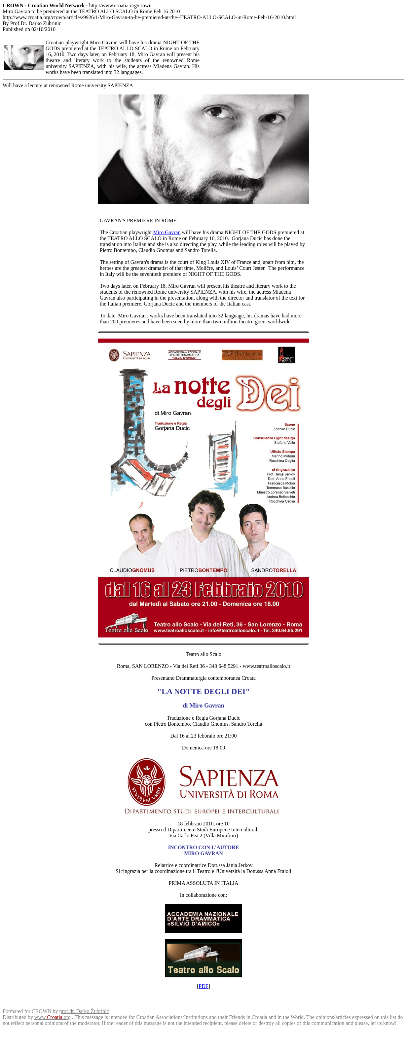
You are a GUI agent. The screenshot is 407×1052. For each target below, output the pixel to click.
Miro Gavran (166, 232)
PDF (203, 986)
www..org (52, 1017)
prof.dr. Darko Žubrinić (84, 1011)
